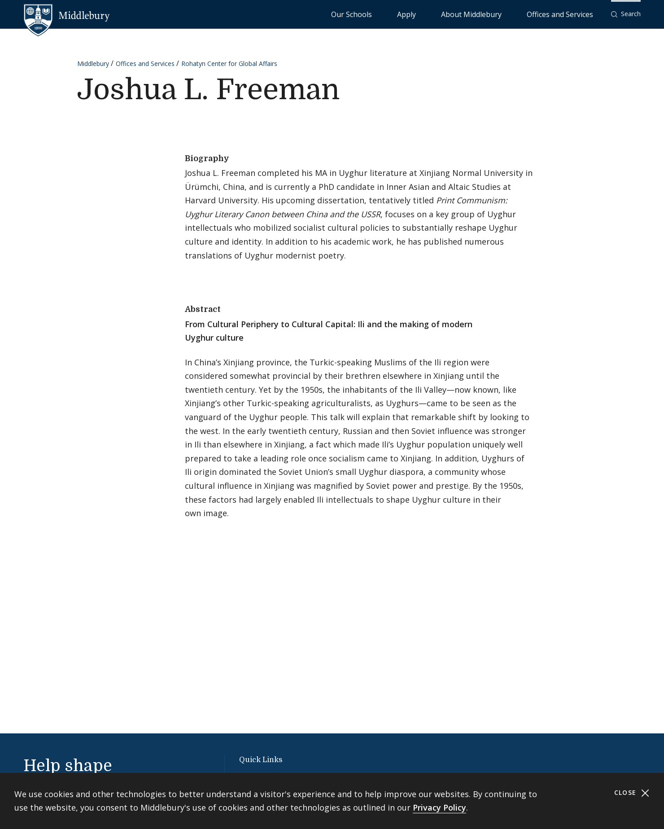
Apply (460, 13)
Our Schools (424, 13)
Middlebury (93, 63)
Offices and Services (571, 13)
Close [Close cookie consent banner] (632, 793)
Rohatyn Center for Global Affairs (229, 63)
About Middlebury (505, 13)
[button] (626, 14)
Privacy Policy (439, 807)
